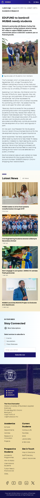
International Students (9, 465)
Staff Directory (27, 455)
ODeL (6, 474)
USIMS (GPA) (26, 439)
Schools (7, 427)
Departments (9, 430)
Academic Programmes (9, 456)
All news (26, 178)
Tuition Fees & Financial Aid (9, 470)
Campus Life (27, 430)
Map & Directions (28, 452)
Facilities (25, 433)
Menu (36, 2)
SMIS (24, 436)
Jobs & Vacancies (29, 458)
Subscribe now (20, 355)
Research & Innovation (8, 437)
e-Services (26, 442)
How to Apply (9, 460)
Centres (7, 433)
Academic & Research (10, 11)
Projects (7, 441)
